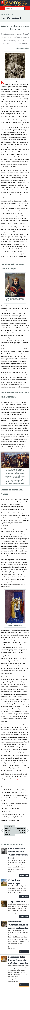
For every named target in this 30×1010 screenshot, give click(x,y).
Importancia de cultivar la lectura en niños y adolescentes (18, 924)
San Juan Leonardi (16, 901)
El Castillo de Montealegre (14, 882)
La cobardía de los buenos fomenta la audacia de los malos (18, 960)
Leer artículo (24, 875)
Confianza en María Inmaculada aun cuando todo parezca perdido (18, 853)
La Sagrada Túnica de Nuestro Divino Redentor (8, 830)
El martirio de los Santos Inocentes (21, 830)
